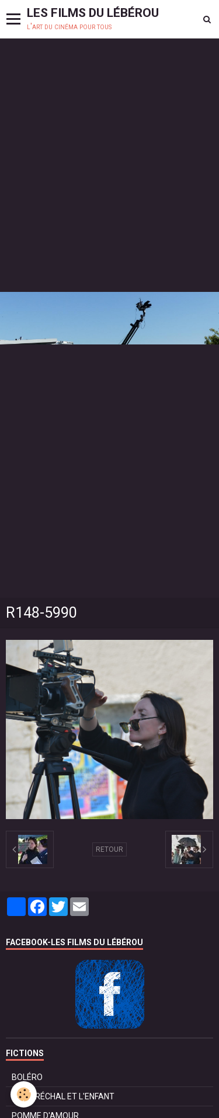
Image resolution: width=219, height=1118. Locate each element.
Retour (109, 849)
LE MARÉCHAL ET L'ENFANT (63, 1096)
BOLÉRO (27, 1077)
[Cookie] (24, 1094)
